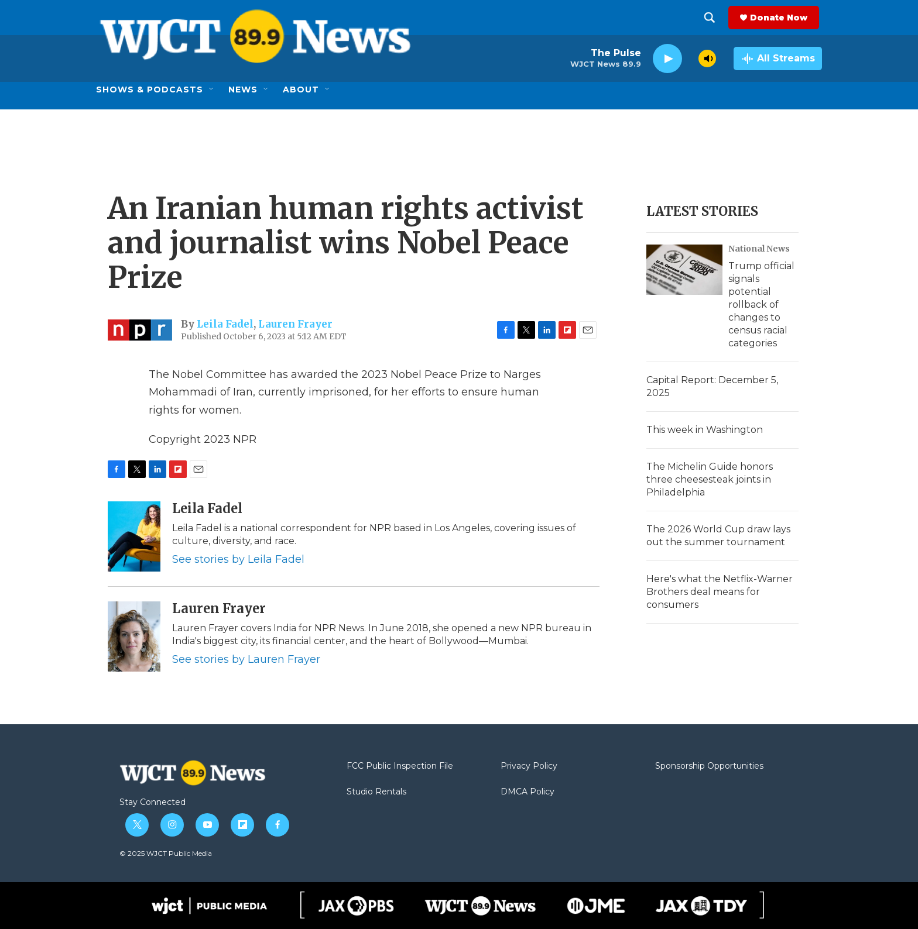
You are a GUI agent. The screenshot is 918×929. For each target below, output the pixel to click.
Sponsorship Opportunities (709, 766)
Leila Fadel (225, 324)
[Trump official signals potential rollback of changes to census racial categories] (684, 270)
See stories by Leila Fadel (238, 559)
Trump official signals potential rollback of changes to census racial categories (761, 304)
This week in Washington (704, 429)
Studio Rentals (376, 792)
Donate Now (781, 17)
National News (759, 248)
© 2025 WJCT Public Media (165, 853)
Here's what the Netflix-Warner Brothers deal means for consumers (719, 591)
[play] (667, 59)
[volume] (707, 58)
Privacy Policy (529, 766)
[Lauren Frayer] (134, 636)
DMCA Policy (527, 792)
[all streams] (778, 58)
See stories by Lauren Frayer (246, 659)
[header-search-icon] (712, 17)
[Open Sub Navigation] (212, 89)
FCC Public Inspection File (400, 766)
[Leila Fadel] (134, 536)
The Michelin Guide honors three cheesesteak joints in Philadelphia (709, 479)
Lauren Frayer (295, 324)
